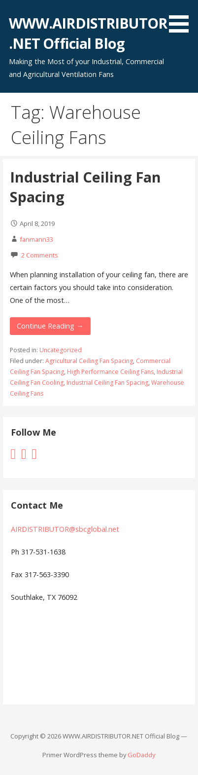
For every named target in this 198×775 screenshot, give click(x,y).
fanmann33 (36, 239)
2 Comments (39, 255)
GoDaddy (141, 754)
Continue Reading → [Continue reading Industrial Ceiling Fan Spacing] (50, 326)
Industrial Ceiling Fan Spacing (107, 382)
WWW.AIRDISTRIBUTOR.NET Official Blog (88, 32)
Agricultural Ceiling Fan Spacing (89, 361)
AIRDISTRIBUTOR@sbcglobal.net (65, 529)
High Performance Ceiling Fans (110, 372)
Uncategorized (60, 350)
